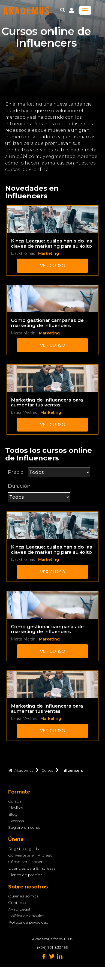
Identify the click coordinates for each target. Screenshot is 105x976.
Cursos (14, 801)
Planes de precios (25, 874)
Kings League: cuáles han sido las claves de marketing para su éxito (51, 243)
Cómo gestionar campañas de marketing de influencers (47, 323)
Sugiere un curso (24, 827)
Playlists (15, 807)
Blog (12, 814)
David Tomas (23, 253)
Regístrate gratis (23, 848)
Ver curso (52, 265)
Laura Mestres (24, 412)
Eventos (16, 820)
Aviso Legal (19, 909)
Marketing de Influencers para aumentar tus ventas (47, 402)
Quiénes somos (23, 896)
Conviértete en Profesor (31, 855)
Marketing (48, 253)
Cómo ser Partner (25, 861)
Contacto (17, 902)
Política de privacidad (28, 922)
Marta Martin (23, 333)
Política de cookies (26, 915)
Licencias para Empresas (31, 868)
